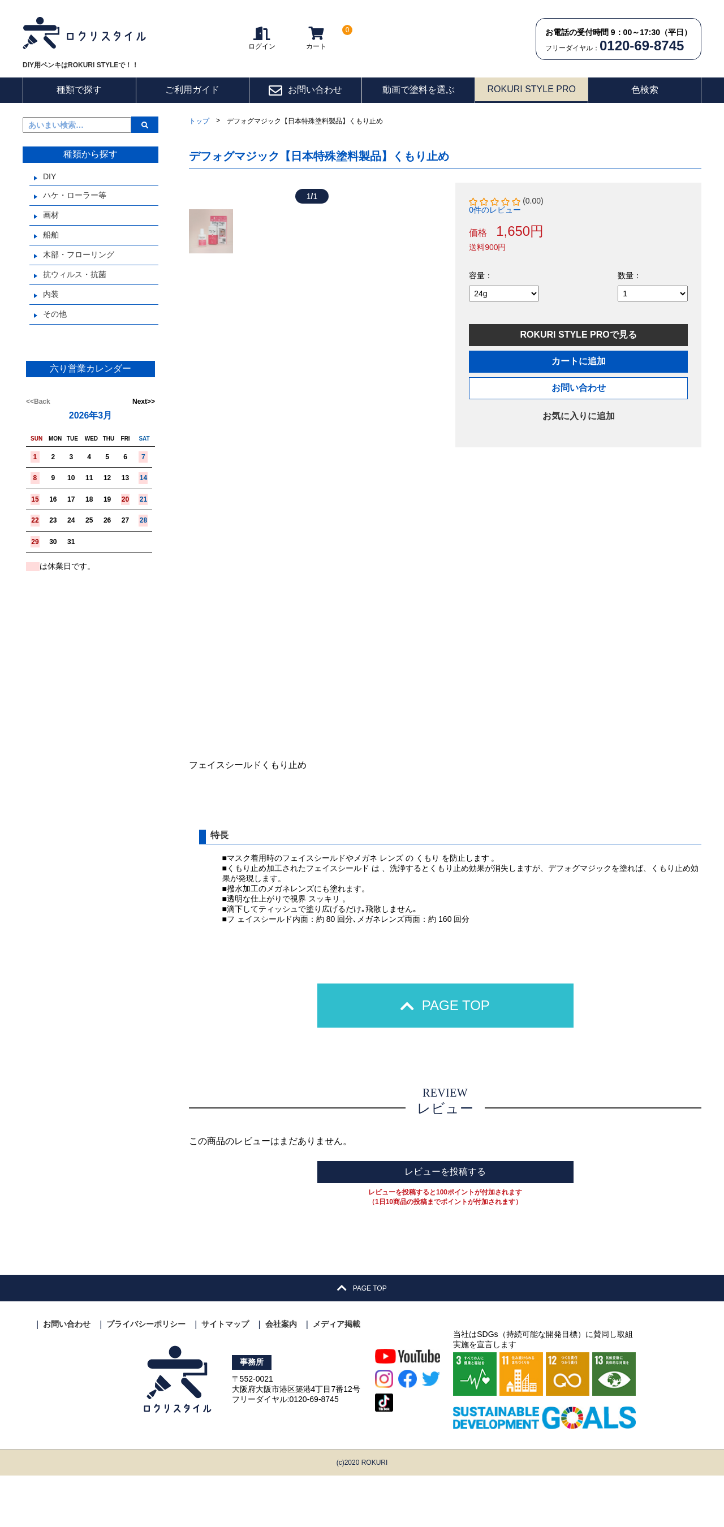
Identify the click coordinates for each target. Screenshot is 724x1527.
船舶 (51, 234)
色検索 (644, 89)
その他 (55, 313)
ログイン (262, 38)
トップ (199, 121)
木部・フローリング (78, 254)
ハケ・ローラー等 (74, 195)
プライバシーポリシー (146, 1375)
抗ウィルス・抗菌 (74, 274)
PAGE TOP (445, 1056)
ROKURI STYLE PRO (531, 89)
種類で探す (79, 89)
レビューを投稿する (445, 1223)
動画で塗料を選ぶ (418, 89)
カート (316, 38)
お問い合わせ (305, 90)
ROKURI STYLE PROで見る (578, 334)
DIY (49, 176)
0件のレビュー (495, 209)
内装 (51, 294)
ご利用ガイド (192, 89)
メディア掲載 (336, 1375)
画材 (51, 214)
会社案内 (281, 1375)
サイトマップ (225, 1375)
